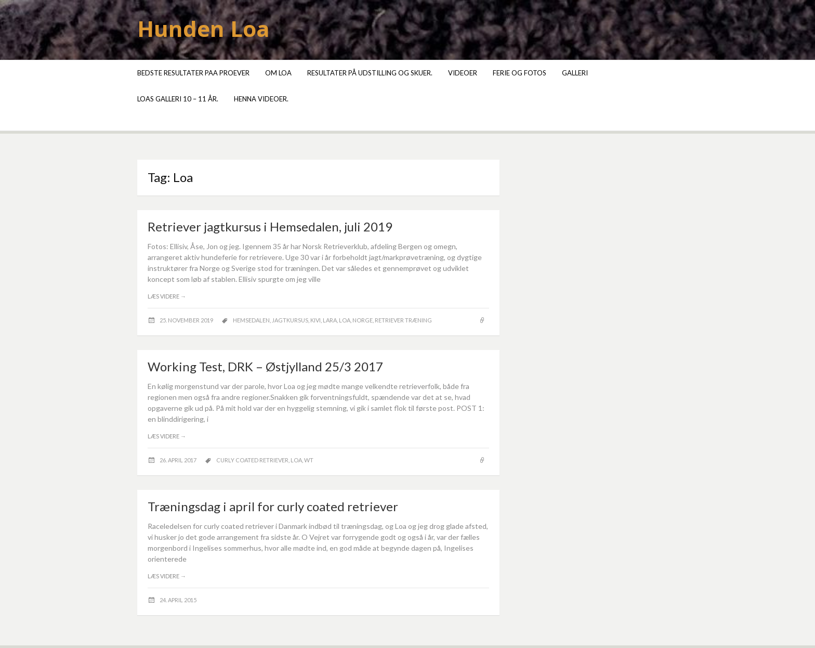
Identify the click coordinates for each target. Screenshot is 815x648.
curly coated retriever (252, 460)
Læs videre (167, 296)
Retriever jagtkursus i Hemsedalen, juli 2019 (270, 226)
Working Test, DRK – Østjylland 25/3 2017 (265, 366)
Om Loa (278, 73)
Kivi (315, 320)
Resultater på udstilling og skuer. (369, 73)
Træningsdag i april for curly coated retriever (273, 506)
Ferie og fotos (519, 73)
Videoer (462, 73)
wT (308, 460)
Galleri (575, 73)
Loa (344, 320)
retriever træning (403, 320)
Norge (362, 320)
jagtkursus (290, 320)
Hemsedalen (251, 320)
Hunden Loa (203, 28)
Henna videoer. (261, 99)
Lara (330, 320)
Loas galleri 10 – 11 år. (177, 99)
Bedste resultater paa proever (193, 73)
